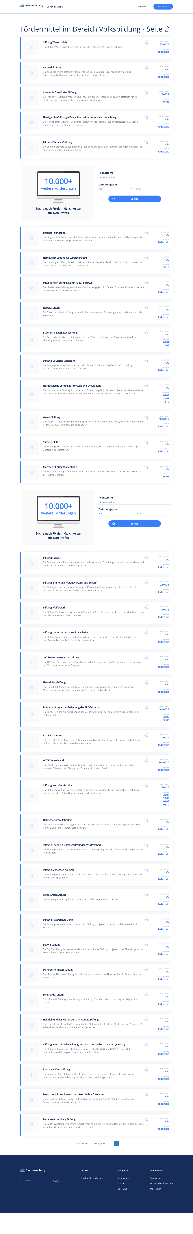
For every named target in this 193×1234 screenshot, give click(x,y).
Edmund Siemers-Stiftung (57, 142)
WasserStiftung (51, 417)
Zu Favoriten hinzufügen (146, 42)
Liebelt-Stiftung (51, 307)
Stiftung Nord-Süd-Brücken (58, 785)
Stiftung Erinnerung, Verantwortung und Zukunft (70, 582)
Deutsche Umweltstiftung (57, 820)
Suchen (134, 198)
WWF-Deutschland (53, 760)
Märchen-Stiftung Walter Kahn (60, 467)
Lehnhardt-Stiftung (53, 994)
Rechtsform (107, 172)
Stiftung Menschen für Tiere (58, 869)
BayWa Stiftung (51, 944)
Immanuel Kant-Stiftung (56, 1069)
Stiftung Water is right (55, 42)
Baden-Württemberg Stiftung (59, 1119)
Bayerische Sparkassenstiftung (60, 332)
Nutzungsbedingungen (161, 1183)
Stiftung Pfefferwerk (54, 607)
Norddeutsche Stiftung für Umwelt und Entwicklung (72, 385)
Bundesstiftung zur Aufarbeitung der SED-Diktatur (71, 707)
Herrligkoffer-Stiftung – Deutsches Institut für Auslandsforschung (79, 117)
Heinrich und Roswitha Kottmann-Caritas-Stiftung (71, 1019)
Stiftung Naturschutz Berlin (58, 919)
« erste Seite (82, 1143)
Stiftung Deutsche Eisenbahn (59, 360)
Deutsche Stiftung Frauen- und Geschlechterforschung (73, 1094)
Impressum (155, 1188)
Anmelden (142, 6)
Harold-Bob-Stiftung (54, 682)
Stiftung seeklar (51, 557)
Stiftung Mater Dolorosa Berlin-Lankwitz (65, 632)
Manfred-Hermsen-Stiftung (58, 969)
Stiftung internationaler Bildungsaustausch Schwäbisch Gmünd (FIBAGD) (84, 1044)
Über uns (122, 1188)
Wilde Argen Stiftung (54, 894)
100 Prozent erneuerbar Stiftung (61, 657)
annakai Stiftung (52, 67)
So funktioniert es (55, 6)
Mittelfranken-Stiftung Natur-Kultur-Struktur (67, 282)
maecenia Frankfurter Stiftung (60, 92)
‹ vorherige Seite (100, 1143)
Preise (120, 1183)
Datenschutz (156, 1178)
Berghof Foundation (54, 232)
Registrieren (163, 6)
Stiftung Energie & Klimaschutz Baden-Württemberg (72, 845)
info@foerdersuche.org (91, 1178)
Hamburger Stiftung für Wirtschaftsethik (65, 257)
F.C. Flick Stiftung (52, 735)
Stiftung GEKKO (51, 442)
